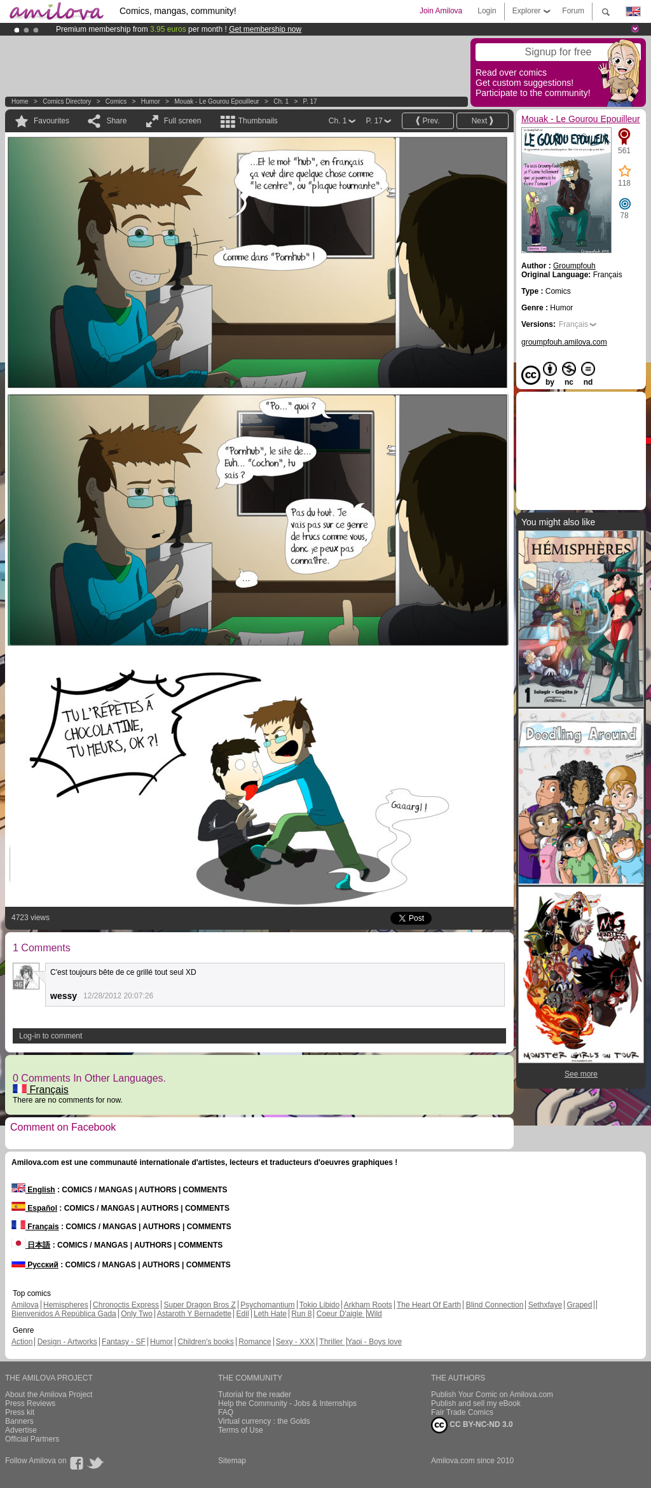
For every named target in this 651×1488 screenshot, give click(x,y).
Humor (150, 101)
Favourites (51, 120)
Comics (116, 101)
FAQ (225, 1412)
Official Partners (32, 1439)
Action (21, 1341)
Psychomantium (267, 1304)
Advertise (21, 1430)
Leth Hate (270, 1313)
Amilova (25, 1304)
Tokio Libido (319, 1304)
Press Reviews (30, 1403)
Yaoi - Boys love (374, 1341)
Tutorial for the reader (254, 1394)
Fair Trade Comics (462, 1412)
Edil (242, 1313)
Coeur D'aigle (341, 1313)
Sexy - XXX (295, 1341)
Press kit (19, 1412)
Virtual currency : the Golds (264, 1421)
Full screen (183, 120)
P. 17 (310, 101)
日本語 (30, 1245)
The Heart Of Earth (429, 1304)
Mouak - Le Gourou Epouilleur (216, 101)
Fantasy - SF (124, 1341)
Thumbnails (258, 120)
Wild (374, 1313)
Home (20, 101)
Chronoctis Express (126, 1304)
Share (116, 120)
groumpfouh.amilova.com (564, 342)
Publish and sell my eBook (476, 1403)
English (33, 1189)
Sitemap (232, 1460)
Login (486, 10)
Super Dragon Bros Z (199, 1304)
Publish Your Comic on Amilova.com (492, 1394)
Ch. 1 (281, 101)
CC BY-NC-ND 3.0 (472, 1425)
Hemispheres (65, 1304)
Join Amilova (441, 10)
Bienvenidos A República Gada (63, 1313)
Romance (254, 1341)
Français (41, 1089)
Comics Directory (67, 101)
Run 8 (301, 1313)
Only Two (137, 1313)
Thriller (332, 1341)
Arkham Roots (368, 1304)
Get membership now (265, 29)
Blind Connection (495, 1304)
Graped (579, 1304)
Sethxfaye (545, 1304)
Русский (34, 1264)
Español (34, 1208)
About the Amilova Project (48, 1394)
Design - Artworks (67, 1341)
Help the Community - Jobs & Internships (287, 1403)
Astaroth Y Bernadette (194, 1313)
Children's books (205, 1341)
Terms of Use (240, 1430)
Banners (19, 1421)
